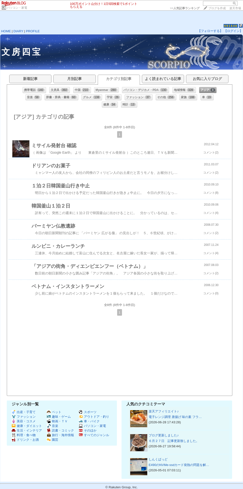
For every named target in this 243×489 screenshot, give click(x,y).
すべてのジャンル (94, 435)
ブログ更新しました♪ (164, 435)
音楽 (52, 426)
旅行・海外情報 (60, 435)
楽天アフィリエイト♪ (164, 411)
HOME (6, 31)
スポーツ (88, 412)
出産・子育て (24, 412)
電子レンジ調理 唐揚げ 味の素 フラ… (175, 417)
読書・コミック (60, 430)
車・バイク (89, 421)
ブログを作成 (217, 8)
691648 (230, 26)
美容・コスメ (24, 421)
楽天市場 (235, 8)
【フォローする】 (210, 31)
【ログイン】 (233, 31)
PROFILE (33, 31)
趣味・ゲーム (59, 416)
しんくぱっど (158, 459)
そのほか (88, 430)
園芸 (52, 439)
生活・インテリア (27, 430)
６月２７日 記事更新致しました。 (174, 441)
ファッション (24, 416)
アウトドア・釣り (94, 416)
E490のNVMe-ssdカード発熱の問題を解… (179, 465)
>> (185, 8)
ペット (54, 412)
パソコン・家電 (17, 7)
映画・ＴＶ (57, 421)
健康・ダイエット (27, 426)
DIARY (18, 31)
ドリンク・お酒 (25, 439)
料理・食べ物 (24, 435)
